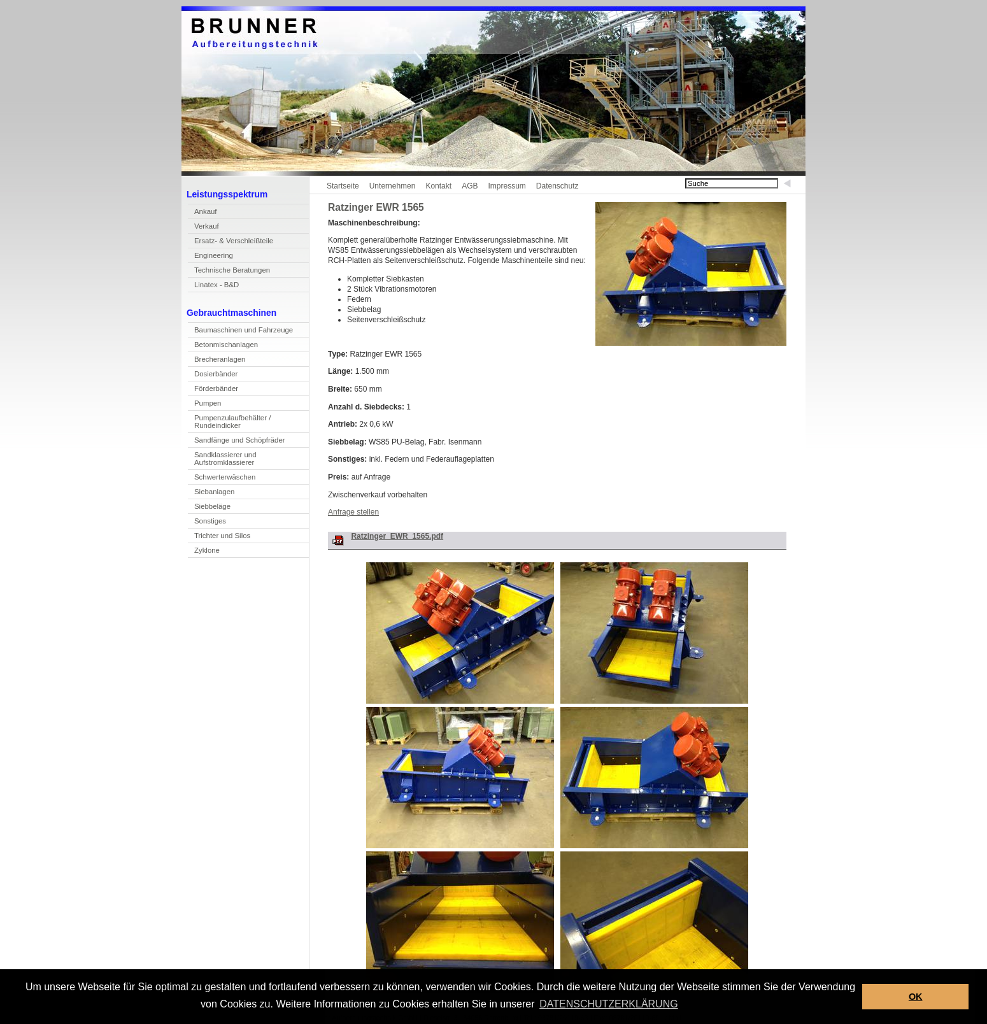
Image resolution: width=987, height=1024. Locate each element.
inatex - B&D (213, 286)
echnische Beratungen (229, 271)
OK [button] (916, 997)
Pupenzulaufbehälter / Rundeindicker (229, 423)
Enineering (210, 257)
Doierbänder (213, 375)
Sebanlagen (211, 493)
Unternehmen (392, 185)
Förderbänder (216, 388)
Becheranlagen (216, 360)
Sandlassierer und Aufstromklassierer (222, 460)
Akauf (202, 213)
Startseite (343, 185)
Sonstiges (210, 521)
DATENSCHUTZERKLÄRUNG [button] (608, 1004)
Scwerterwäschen (221, 478)
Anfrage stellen (353, 512)
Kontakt (438, 185)
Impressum (506, 185)
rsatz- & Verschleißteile (230, 242)
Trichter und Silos (222, 535)
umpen (204, 404)
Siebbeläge (212, 506)
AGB (470, 185)
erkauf (203, 227)
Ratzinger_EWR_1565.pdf (397, 536)
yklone (204, 551)
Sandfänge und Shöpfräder (236, 441)
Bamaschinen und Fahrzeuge (240, 331)
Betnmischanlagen (223, 346)
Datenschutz (557, 185)
